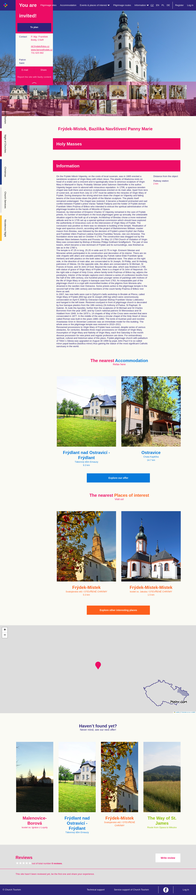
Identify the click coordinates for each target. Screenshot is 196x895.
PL (163, 5)
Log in (190, 5)
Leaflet (177, 712)
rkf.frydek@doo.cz (40, 46)
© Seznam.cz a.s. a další (188, 712)
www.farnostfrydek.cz (41, 49)
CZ (152, 5)
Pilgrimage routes (122, 5)
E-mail (25, 70)
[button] (98, 665)
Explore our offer (118, 478)
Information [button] (141, 5)
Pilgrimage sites (48, 5)
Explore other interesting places (118, 610)
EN (157, 5)
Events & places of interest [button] (95, 5)
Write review (168, 857)
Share (43, 70)
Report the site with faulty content (34, 77)
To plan (34, 27)
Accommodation (68, 5)
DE (168, 5)
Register (179, 5)
